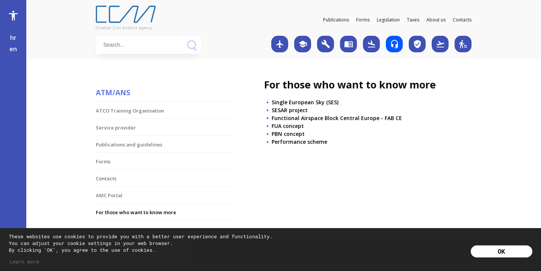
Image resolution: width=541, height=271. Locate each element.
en (13, 49)
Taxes (413, 20)
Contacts (462, 20)
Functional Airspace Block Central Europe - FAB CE (337, 118)
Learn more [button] (24, 261)
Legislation (388, 20)
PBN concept (288, 133)
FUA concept (288, 125)
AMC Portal (109, 195)
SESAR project (290, 110)
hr (13, 37)
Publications (336, 20)
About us (436, 20)
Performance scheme (299, 141)
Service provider (116, 127)
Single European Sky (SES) (305, 102)
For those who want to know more (136, 212)
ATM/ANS (113, 92)
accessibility (13, 15)
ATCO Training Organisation (130, 110)
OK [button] (501, 251)
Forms (363, 20)
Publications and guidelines (129, 144)
